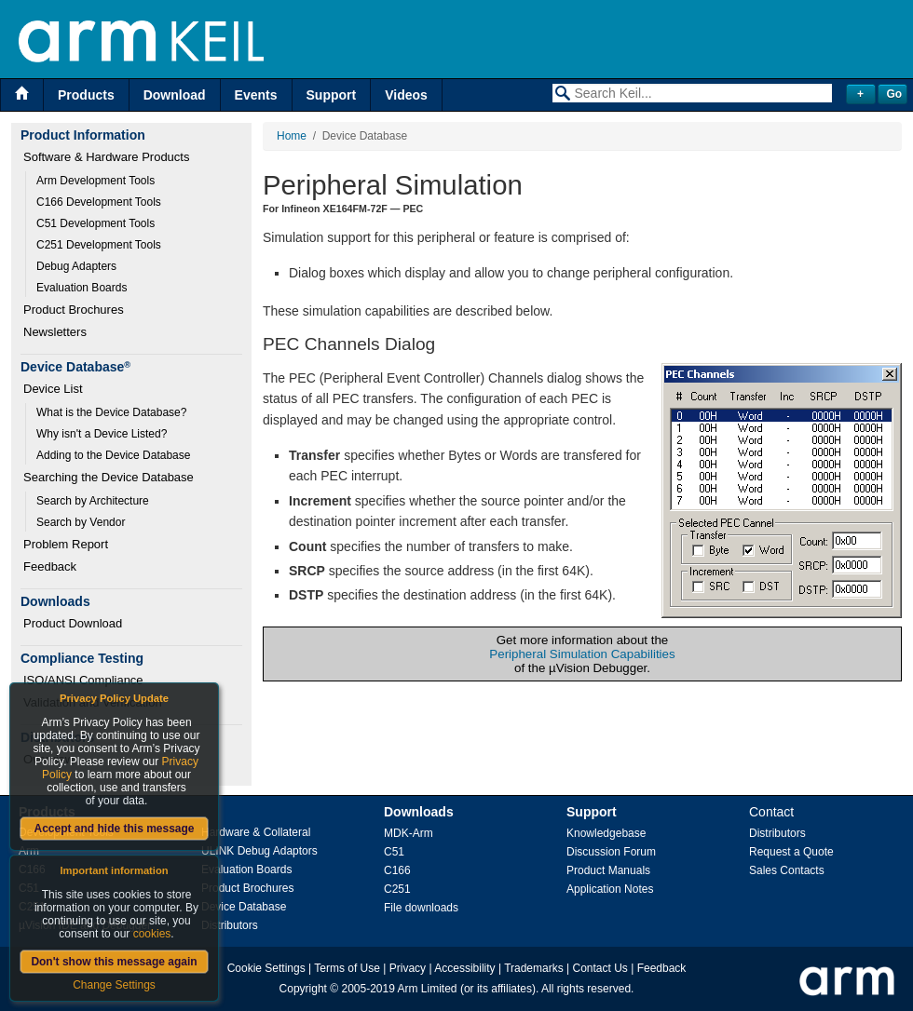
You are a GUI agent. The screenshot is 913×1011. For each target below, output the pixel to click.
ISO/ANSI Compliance (83, 680)
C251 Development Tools (98, 244)
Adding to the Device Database (113, 455)
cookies (152, 933)
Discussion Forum (611, 851)
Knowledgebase (606, 833)
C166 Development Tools (98, 202)
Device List (53, 389)
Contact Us (600, 968)
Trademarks (534, 968)
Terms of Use (347, 968)
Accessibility (464, 968)
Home (292, 135)
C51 (394, 851)
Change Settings (114, 984)
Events (256, 95)
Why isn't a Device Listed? (101, 433)
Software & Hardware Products (106, 157)
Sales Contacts (786, 870)
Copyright (303, 988)
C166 (397, 870)
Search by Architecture (92, 500)
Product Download (72, 623)
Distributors (229, 925)
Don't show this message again (114, 961)
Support (332, 95)
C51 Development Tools (95, 223)
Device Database (243, 906)
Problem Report (65, 544)
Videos (406, 95)
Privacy (407, 968)
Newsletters (55, 332)
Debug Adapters (76, 266)
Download (174, 95)
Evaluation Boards (81, 287)
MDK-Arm (408, 833)
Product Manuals (608, 870)
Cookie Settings (266, 968)
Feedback (49, 566)
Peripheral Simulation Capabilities (582, 654)
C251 (397, 889)
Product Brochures (73, 310)
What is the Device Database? (111, 412)
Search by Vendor (80, 522)
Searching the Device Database (108, 477)
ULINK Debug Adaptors (259, 850)
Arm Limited (427, 988)
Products (86, 95)
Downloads (419, 811)
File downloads (421, 907)
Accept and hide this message (114, 828)
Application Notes (609, 889)
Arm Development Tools (95, 180)
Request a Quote (791, 851)
